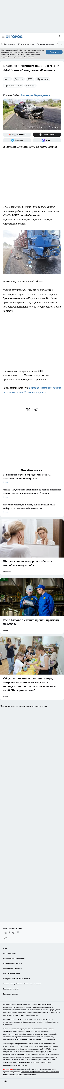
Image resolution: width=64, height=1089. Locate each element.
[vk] (28, 410)
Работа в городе (8, 44)
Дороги (18, 79)
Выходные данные (10, 994)
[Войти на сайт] (60, 36)
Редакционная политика (12, 969)
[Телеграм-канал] (17, 140)
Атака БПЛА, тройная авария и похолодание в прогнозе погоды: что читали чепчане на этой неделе (32, 493)
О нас (5, 948)
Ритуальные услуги (45, 44)
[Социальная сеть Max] (47, 140)
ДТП (29, 79)
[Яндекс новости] (17, 135)
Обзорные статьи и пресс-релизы (16, 979)
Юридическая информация (14, 958)
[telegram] (37, 410)
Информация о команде (12, 963)
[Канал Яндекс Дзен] (47, 135)
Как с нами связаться (11, 974)
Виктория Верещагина (35, 95)
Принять (54, 52)
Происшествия (13, 85)
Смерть (30, 85)
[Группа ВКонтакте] (5, 933)
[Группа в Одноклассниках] (9, 933)
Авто (7, 79)
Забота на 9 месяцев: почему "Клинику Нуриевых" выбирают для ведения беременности (32, 508)
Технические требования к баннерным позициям (22, 984)
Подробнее (50, 1039)
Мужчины (42, 79)
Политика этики (9, 953)
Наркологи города (26, 44)
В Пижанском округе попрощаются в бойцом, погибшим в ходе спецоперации (32, 478)
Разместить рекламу (11, 989)
